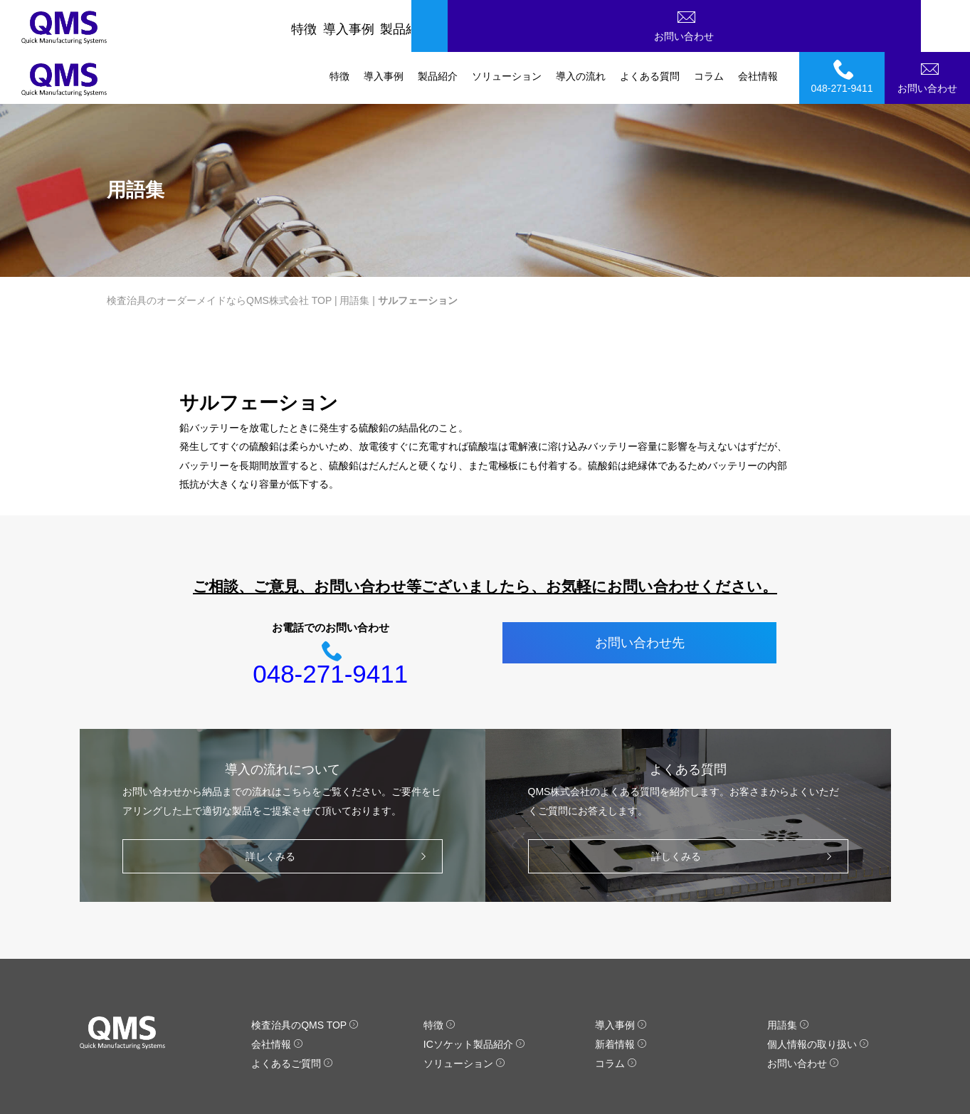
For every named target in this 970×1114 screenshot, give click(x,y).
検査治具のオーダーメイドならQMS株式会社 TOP (219, 248)
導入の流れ (581, 24)
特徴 (339, 24)
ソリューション (507, 24)
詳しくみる (339, 804)
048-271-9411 (844, 24)
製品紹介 (438, 24)
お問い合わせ (929, 24)
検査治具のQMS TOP (305, 973)
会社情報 (758, 24)
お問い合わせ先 (640, 591)
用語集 (354, 248)
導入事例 (384, 24)
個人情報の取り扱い (818, 992)
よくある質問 (650, 24)
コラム (709, 24)
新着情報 (621, 992)
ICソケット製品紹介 (474, 992)
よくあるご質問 (292, 1011)
